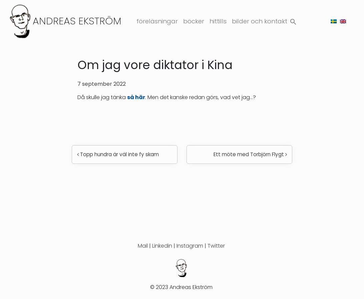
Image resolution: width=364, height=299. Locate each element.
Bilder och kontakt (259, 21)
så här (136, 97)
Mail (143, 246)
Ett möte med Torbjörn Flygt (250, 154)
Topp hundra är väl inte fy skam (118, 154)
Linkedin (162, 246)
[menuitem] (333, 21)
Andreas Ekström (77, 21)
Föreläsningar (157, 21)
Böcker (193, 21)
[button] (293, 20)
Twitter (216, 246)
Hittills (218, 21)
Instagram (189, 246)
